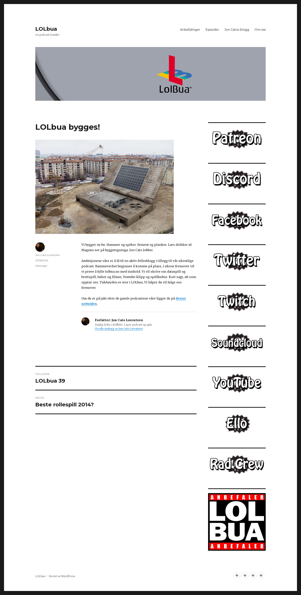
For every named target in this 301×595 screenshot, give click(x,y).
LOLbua (46, 29)
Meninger (41, 265)
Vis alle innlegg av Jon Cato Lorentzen (119, 328)
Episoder (212, 29)
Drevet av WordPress (62, 576)
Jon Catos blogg (236, 29)
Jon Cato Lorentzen (47, 255)
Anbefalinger (190, 29)
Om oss (260, 29)
